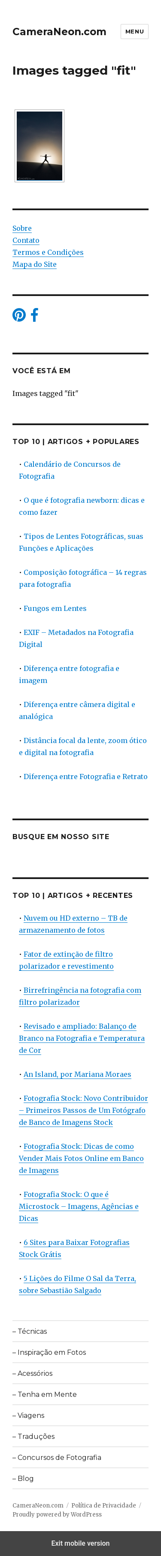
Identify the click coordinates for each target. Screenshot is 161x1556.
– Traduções (33, 1436)
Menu (134, 31)
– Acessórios (32, 1373)
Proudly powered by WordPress (57, 1514)
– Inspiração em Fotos (49, 1352)
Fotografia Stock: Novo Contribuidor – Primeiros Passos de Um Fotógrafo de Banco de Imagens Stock (83, 1110)
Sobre (22, 228)
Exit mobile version (80, 1543)
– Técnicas (29, 1331)
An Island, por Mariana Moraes (77, 1074)
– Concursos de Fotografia (56, 1457)
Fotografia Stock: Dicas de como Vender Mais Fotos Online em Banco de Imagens (81, 1158)
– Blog (23, 1478)
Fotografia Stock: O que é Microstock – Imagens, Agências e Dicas (79, 1206)
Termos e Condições (48, 252)
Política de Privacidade (103, 1505)
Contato (25, 240)
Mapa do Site (34, 264)
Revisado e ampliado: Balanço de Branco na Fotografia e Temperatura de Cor (82, 1038)
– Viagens (28, 1415)
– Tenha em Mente (44, 1394)
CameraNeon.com (59, 32)
